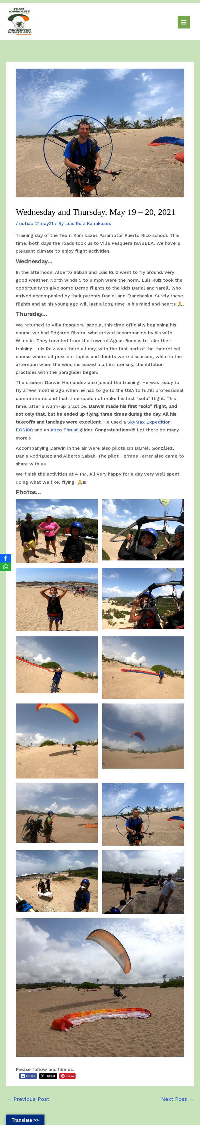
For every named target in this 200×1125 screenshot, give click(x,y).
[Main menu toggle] (184, 22)
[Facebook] (5, 558)
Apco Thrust (64, 430)
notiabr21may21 (36, 223)
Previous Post (27, 1099)
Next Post (177, 1099)
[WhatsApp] (5, 566)
